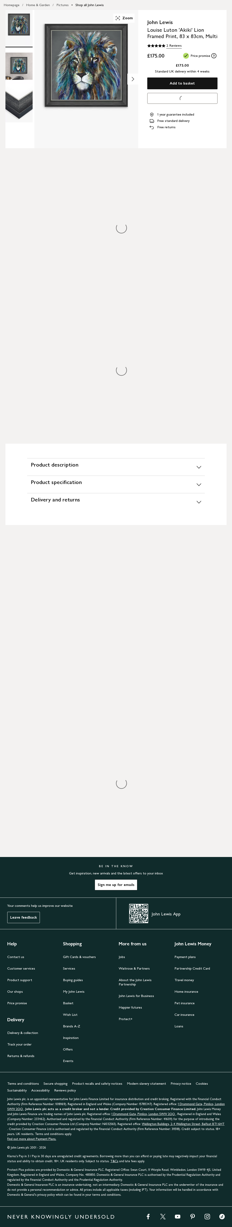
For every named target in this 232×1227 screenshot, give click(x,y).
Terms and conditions (23, 1083)
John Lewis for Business (136, 996)
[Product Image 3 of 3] (19, 104)
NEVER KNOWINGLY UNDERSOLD (61, 1216)
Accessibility (40, 1090)
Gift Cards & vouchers (79, 957)
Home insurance (186, 991)
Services (69, 968)
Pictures (62, 5)
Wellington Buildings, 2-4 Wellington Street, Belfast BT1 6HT (183, 1124)
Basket (68, 1003)
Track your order (19, 1044)
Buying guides (73, 980)
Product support (19, 980)
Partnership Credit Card (192, 968)
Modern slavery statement (146, 1083)
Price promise (17, 1003)
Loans (178, 1026)
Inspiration (71, 1038)
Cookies (202, 1083)
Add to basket (182, 83)
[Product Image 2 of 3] (19, 66)
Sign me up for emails (116, 885)
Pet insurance (184, 1003)
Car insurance (184, 1014)
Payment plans (185, 957)
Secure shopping (56, 1083)
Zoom (124, 18)
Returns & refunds (20, 1056)
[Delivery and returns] (116, 502)
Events (68, 1061)
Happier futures (130, 1007)
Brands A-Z (71, 1026)
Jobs (122, 957)
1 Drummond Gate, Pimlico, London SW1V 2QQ (143, 1114)
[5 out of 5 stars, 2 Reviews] (164, 45)
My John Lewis (74, 991)
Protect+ (126, 1019)
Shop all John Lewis (89, 5)
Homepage (11, 5)
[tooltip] (214, 55)
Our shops (15, 991)
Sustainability (17, 1090)
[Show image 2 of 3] (132, 79)
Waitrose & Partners (134, 968)
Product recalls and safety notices (97, 1083)
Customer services (21, 968)
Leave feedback (23, 917)
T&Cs (114, 1161)
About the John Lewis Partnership (135, 982)
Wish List (70, 1014)
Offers (68, 1049)
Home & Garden (38, 5)
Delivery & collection (22, 1033)
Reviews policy (65, 1090)
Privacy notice (181, 1083)
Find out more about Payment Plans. (31, 1139)
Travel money (184, 980)
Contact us (15, 957)
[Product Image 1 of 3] (19, 28)
